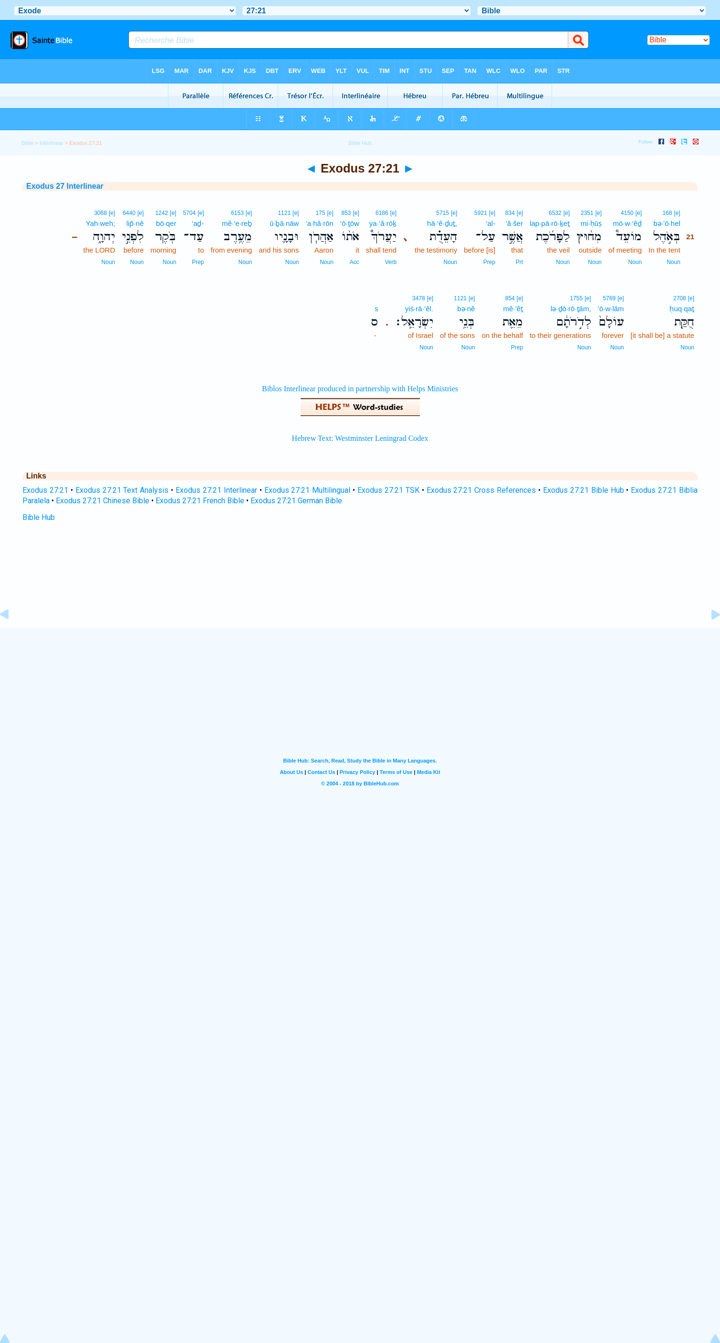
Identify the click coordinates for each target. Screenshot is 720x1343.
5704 (189, 213)
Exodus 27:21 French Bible (200, 500)
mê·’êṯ (513, 309)
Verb (391, 262)
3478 (418, 298)
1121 (284, 213)
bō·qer (166, 223)
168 (667, 213)
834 (510, 213)
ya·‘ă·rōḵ (383, 223)
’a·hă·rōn (319, 223)
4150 (627, 213)
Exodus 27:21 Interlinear (216, 490)
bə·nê (466, 309)
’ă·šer (514, 223)
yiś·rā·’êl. (419, 309)
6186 (382, 213)
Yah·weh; (100, 223)
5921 (480, 213)
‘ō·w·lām (611, 309)
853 (346, 213)
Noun (673, 262)
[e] (677, 213)
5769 (609, 298)
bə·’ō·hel (666, 223)
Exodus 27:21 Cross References (481, 490)
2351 (587, 213)
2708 (679, 298)
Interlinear (51, 143)
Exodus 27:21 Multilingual (307, 490)
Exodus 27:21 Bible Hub (583, 490)
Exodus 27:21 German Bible (296, 500)
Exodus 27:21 (45, 490)
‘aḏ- (198, 223)
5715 (442, 213)
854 (510, 298)
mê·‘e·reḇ (237, 223)
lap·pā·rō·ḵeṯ (550, 223)
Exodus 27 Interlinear (65, 186)
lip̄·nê (135, 223)
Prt (519, 262)
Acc (354, 262)
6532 (555, 213)
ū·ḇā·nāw (284, 223)
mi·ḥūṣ (591, 223)
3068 (100, 213)
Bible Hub (38, 517)
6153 (237, 213)
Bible (27, 143)
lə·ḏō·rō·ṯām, (571, 309)
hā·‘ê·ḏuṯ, (442, 223)
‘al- (490, 223)
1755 (576, 298)
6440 (129, 213)
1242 (161, 213)
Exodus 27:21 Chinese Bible (102, 500)
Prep (489, 262)
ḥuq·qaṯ (681, 309)
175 (320, 213)
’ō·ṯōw (349, 223)
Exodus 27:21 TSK (388, 490)
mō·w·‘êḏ (627, 223)
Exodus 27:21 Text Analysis (122, 490)
